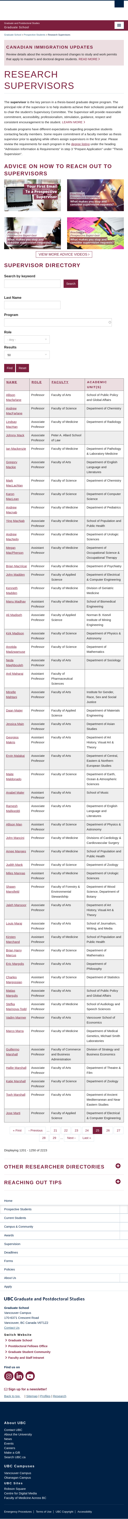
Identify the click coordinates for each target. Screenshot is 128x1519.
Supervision (12, 1244)
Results (10, 347)
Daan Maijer (14, 710)
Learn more (72, 122)
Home (8, 1200)
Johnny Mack (15, 435)
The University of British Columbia (46, 8)
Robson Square (15, 1488)
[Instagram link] (8, 1376)
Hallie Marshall (16, 1067)
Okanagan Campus (17, 1477)
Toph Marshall (15, 1094)
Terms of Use (43, 1511)
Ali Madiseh (14, 615)
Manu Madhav (16, 601)
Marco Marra (15, 1031)
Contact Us (11, 1327)
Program (11, 315)
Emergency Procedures (18, 1511)
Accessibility (84, 1511)
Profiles (45, 1396)
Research (59, 1396)
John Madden (15, 574)
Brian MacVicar (16, 566)
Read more (88, 59)
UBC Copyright (64, 1511)
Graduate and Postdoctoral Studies (64, 1299)
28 (45, 1137)
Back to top (14, 1396)
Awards (9, 1235)
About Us (10, 1278)
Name (11, 382)
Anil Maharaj (14, 673)
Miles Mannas (15, 873)
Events (9, 1443)
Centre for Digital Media (20, 1493)
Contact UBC (13, 1430)
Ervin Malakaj (15, 755)
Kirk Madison (15, 633)
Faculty (60, 382)
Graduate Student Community (29, 1352)
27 (120, 1130)
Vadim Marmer (16, 1017)
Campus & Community (18, 1226)
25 (99, 1130)
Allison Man (14, 824)
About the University (18, 1434)
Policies (9, 1269)
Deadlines (11, 1252)
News (8, 1439)
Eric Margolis (15, 963)
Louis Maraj (14, 923)
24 (88, 1130)
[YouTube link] (30, 1376)
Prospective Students (34, 34)
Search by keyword (19, 276)
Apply (8, 1286)
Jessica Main (15, 724)
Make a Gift (12, 1452)
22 (67, 1130)
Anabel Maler (15, 792)
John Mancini (15, 838)
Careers (9, 1448)
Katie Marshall (16, 1081)
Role (8, 332)
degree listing (80, 144)
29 (56, 1137)
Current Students (15, 1218)
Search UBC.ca (14, 1457)
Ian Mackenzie (16, 448)
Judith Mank (14, 864)
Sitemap (31, 1396)
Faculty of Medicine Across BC (25, 1498)
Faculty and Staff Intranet (26, 1357)
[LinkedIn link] (19, 1376)
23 (78, 1130)
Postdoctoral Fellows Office (28, 1346)
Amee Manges (16, 851)
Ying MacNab (15, 521)
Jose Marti (13, 1113)
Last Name (12, 297)
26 (109, 1130)
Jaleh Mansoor (16, 905)
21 (57, 1130)
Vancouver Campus (17, 1473)
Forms (8, 1261)
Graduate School (12, 34)
